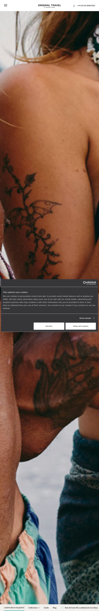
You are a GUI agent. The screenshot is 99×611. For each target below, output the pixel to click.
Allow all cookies (80, 326)
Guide (46, 607)
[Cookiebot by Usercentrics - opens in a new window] (85, 283)
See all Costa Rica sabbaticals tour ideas (79, 607)
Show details (85, 318)
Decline (49, 326)
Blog (54, 607)
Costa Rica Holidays (14, 607)
